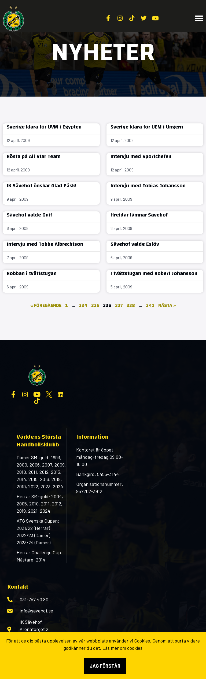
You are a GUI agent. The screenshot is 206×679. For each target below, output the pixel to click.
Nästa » (167, 305)
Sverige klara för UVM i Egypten (44, 127)
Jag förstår (105, 666)
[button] (199, 18)
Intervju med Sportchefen (141, 156)
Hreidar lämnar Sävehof (139, 215)
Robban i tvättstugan (32, 273)
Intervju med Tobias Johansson (148, 185)
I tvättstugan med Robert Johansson (154, 273)
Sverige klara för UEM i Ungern (147, 127)
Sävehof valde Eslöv (135, 244)
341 (150, 305)
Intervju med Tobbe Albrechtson (45, 244)
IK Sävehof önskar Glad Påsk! (41, 185)
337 (119, 305)
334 (83, 305)
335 (95, 305)
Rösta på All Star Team (34, 156)
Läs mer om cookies (122, 648)
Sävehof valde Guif (29, 215)
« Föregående (45, 305)
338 (131, 305)
